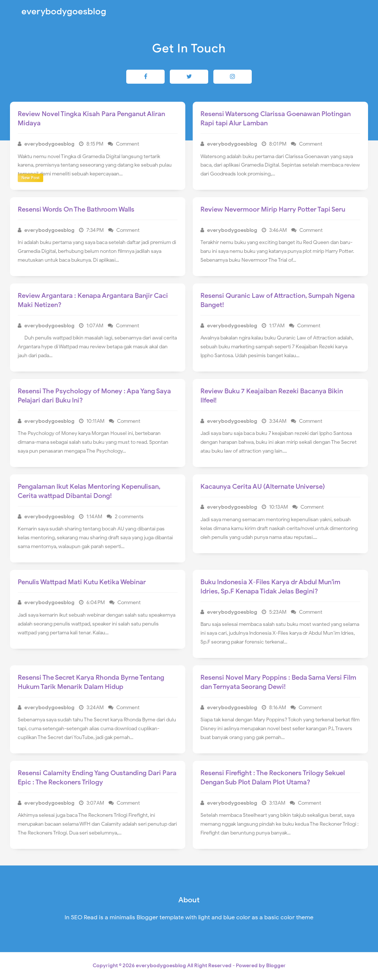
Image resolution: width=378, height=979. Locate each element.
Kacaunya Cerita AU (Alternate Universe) (262, 486)
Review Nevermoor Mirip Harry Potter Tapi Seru (272, 209)
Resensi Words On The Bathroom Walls (76, 209)
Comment (128, 144)
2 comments (130, 516)
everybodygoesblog (161, 965)
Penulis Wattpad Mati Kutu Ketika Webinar (82, 582)
